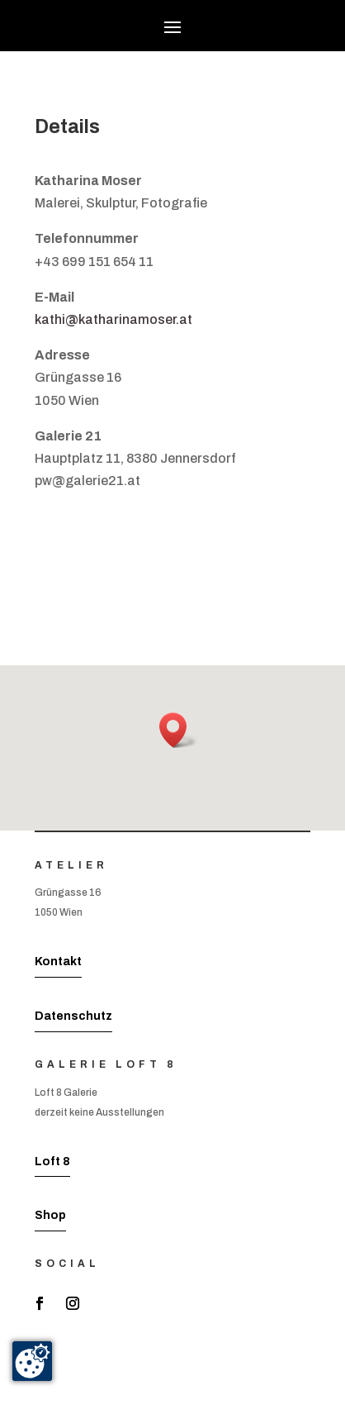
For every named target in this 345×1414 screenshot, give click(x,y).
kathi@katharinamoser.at (113, 319)
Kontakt (58, 961)
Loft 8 (52, 1161)
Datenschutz (73, 1016)
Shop (50, 1215)
